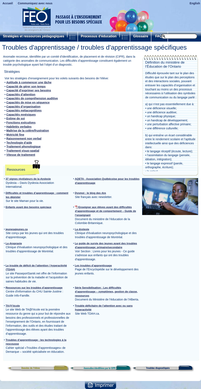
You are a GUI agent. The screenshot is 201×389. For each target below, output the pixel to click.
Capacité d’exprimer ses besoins (28, 90)
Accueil (7, 3)
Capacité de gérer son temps (26, 86)
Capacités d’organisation (23, 106)
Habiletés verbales (19, 126)
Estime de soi (15, 118)
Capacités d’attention (20, 94)
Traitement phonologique (23, 146)
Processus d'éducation (99, 36)
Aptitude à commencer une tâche (28, 82)
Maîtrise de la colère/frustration (27, 130)
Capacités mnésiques (21, 114)
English (195, 3)
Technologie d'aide (19, 142)
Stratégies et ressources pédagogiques (33, 36)
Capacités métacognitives (24, 110)
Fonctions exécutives (20, 122)
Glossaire (140, 36)
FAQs (159, 36)
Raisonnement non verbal (23, 138)
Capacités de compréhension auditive (32, 98)
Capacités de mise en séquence (28, 102)
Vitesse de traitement (20, 154)
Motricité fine (15, 134)
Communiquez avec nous (35, 3)
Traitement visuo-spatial (22, 150)
